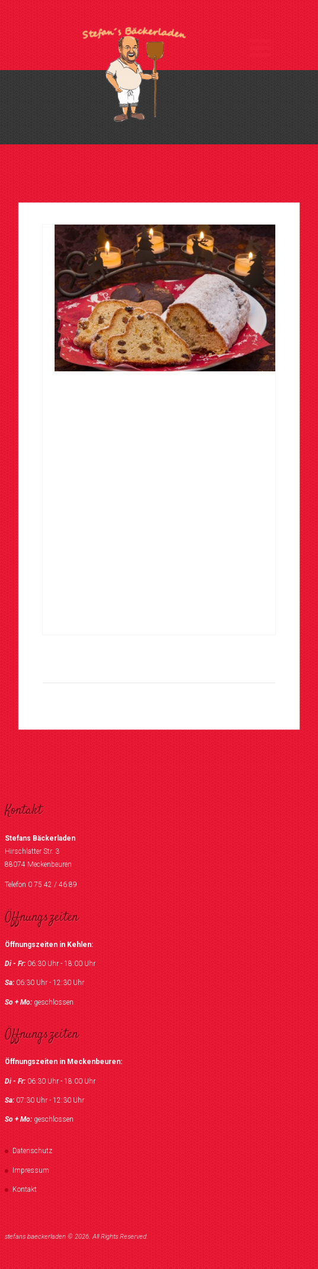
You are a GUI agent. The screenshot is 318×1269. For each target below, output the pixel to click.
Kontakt (24, 1189)
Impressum (30, 1170)
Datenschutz (32, 1151)
